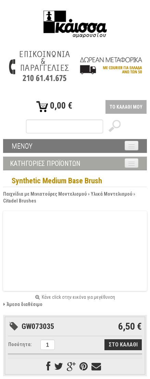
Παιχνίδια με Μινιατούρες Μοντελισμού (45, 194)
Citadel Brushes (19, 201)
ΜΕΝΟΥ (22, 146)
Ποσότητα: (20, 344)
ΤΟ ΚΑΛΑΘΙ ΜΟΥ (126, 107)
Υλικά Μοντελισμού (111, 194)
